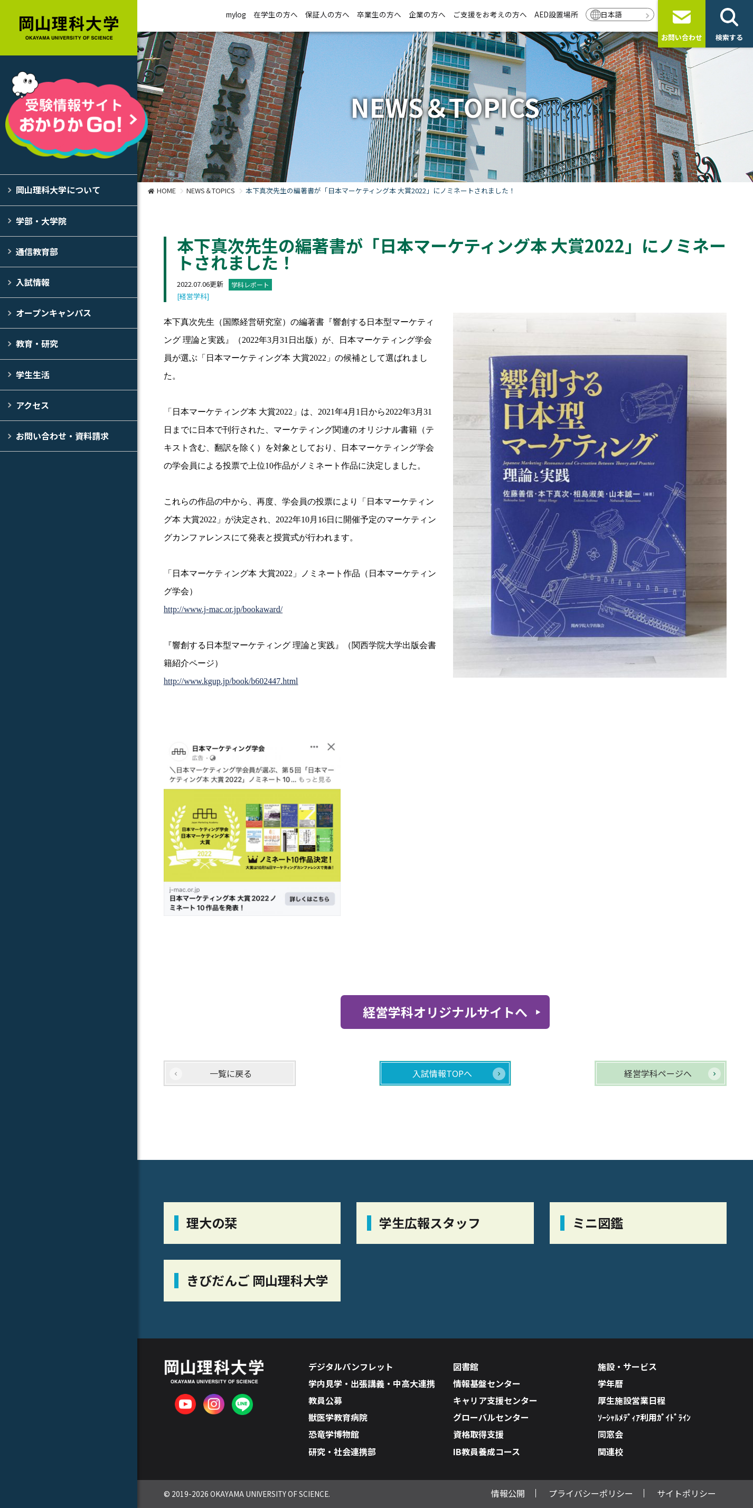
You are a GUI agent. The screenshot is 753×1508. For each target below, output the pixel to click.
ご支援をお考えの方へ (490, 14)
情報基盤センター (487, 1383)
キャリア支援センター (495, 1400)
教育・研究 (37, 343)
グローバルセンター (491, 1417)
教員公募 (325, 1400)
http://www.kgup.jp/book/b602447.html (231, 681)
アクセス (32, 405)
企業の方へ (427, 14)
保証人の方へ (327, 14)
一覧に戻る (231, 1073)
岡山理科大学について (58, 189)
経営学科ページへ (658, 1073)
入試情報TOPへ (442, 1073)
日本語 (611, 14)
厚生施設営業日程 (631, 1400)
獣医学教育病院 (338, 1417)
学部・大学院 (41, 220)
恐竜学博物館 (333, 1434)
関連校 (610, 1451)
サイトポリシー (686, 1493)
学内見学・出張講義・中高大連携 (371, 1383)
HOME (166, 190)
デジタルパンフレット (350, 1366)
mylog (236, 14)
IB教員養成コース (486, 1451)
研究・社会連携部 (342, 1451)
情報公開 (508, 1493)
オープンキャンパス (53, 312)
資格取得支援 (478, 1434)
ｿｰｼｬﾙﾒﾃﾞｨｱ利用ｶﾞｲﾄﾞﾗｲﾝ (644, 1417)
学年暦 (610, 1383)
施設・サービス (627, 1366)
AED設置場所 (556, 14)
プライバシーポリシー (591, 1493)
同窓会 (610, 1434)
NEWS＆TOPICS (210, 190)
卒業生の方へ (379, 14)
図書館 (465, 1366)
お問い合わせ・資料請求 (62, 435)
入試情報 (33, 282)
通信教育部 (37, 251)
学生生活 (33, 374)
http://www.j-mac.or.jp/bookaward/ (223, 609)
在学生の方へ (275, 14)
